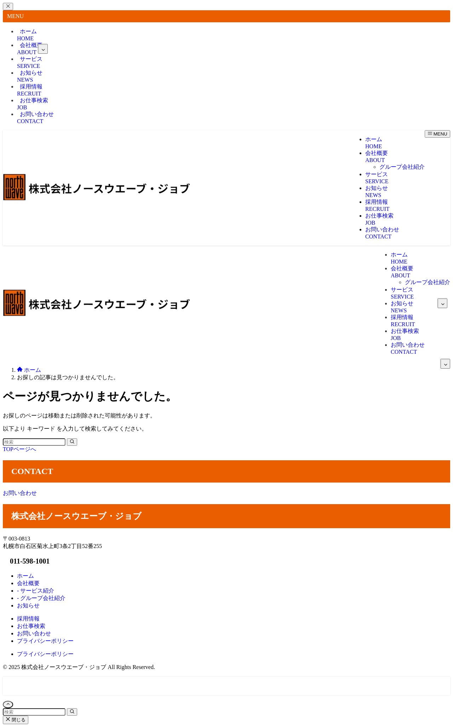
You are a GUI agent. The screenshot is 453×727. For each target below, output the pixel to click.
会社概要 (32, 48)
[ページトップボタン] (8, 704)
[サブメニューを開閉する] (43, 49)
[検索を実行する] (72, 442)
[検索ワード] (34, 442)
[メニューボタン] (437, 134)
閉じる (15, 719)
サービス (29, 62)
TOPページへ (19, 449)
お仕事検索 (32, 103)
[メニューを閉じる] (8, 6)
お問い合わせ (35, 117)
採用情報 (29, 90)
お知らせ (29, 76)
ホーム (27, 34)
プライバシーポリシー (45, 654)
